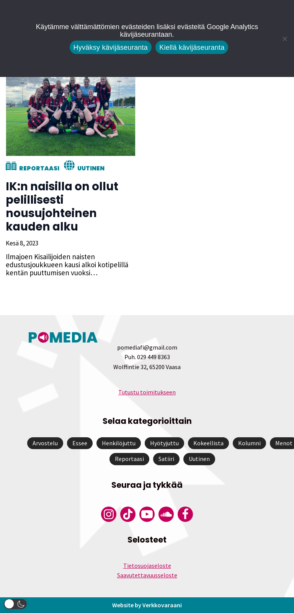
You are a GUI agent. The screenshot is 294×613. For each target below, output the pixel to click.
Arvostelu (45, 443)
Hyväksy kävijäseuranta (111, 47)
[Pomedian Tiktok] (128, 514)
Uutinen (91, 168)
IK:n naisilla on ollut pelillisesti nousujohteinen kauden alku (62, 206)
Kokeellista (208, 443)
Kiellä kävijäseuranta (191, 47)
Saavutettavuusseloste (147, 575)
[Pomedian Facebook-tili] (185, 514)
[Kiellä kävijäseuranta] (284, 39)
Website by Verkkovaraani (147, 605)
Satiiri (166, 459)
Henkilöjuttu (119, 443)
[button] (15, 604)
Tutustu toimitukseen (147, 392)
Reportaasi (39, 168)
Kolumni (249, 443)
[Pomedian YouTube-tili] (147, 514)
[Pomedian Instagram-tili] (108, 514)
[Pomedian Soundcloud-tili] (166, 514)
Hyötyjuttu (164, 443)
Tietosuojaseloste (147, 565)
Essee (79, 443)
